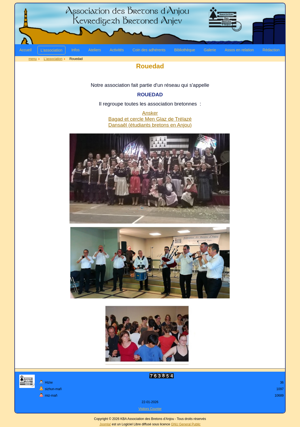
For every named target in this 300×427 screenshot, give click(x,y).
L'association (51, 50)
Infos (75, 50)
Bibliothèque (184, 50)
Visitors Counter (150, 409)
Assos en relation (239, 50)
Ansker (150, 113)
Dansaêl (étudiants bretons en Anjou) (150, 125)
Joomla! (105, 424)
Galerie (210, 50)
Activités (117, 50)
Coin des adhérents (148, 50)
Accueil (25, 50)
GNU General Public (186, 424)
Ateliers (94, 50)
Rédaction (271, 50)
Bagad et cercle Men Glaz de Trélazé (150, 119)
